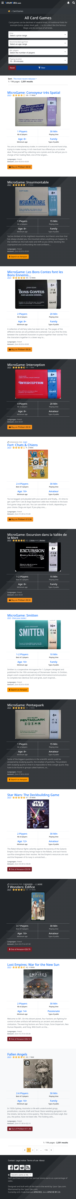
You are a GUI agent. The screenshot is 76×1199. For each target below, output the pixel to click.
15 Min (53, 221)
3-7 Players (22, 925)
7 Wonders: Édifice (21, 887)
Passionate (54, 1011)
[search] (73, 3)
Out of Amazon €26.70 (19, 949)
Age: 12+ (22, 841)
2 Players (22, 314)
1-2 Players (22, 576)
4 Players (22, 403)
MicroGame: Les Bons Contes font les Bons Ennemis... (35, 273)
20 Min (53, 314)
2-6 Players (22, 1093)
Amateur (54, 411)
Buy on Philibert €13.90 (20, 519)
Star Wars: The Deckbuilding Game (33, 795)
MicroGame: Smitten (22, 615)
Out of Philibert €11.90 (20, 1129)
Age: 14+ (22, 1011)
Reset (12, 67)
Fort (25, 442)
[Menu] (2, 3)
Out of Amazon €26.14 (19, 1039)
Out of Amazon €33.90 (19, 869)
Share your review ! (19, 618)
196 (46, 1150)
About (42, 1160)
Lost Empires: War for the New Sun (33, 964)
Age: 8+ (22, 139)
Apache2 (38, 1192)
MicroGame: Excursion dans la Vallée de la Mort (37, 536)
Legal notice (21, 1160)
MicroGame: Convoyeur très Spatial (33, 92)
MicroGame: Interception (26, 365)
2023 (9, 95)
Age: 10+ (22, 491)
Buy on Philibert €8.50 (20, 167)
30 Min (53, 131)
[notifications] (68, 3)
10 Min (53, 654)
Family (53, 139)
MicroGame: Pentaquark (25, 705)
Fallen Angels (17, 1054)
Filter (41, 67)
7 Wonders (28, 884)
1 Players (22, 131)
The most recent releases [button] (24, 79)
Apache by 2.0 (53, 1192)
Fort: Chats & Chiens (22, 445)
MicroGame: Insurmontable (28, 182)
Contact (11, 1160)
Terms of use (32, 1160)
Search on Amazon (18, 256)
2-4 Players (22, 483)
